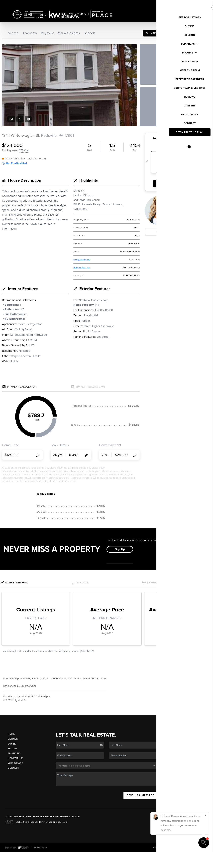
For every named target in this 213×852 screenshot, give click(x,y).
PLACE (76, 816)
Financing (14, 753)
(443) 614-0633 (187, 775)
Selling (12, 748)
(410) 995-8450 (187, 780)
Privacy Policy (160, 847)
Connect (13, 768)
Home (11, 734)
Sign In (200, 3)
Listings (13, 739)
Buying (12, 743)
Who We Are (15, 763)
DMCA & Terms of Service (183, 847)
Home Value (15, 758)
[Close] (205, 815)
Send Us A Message (140, 795)
